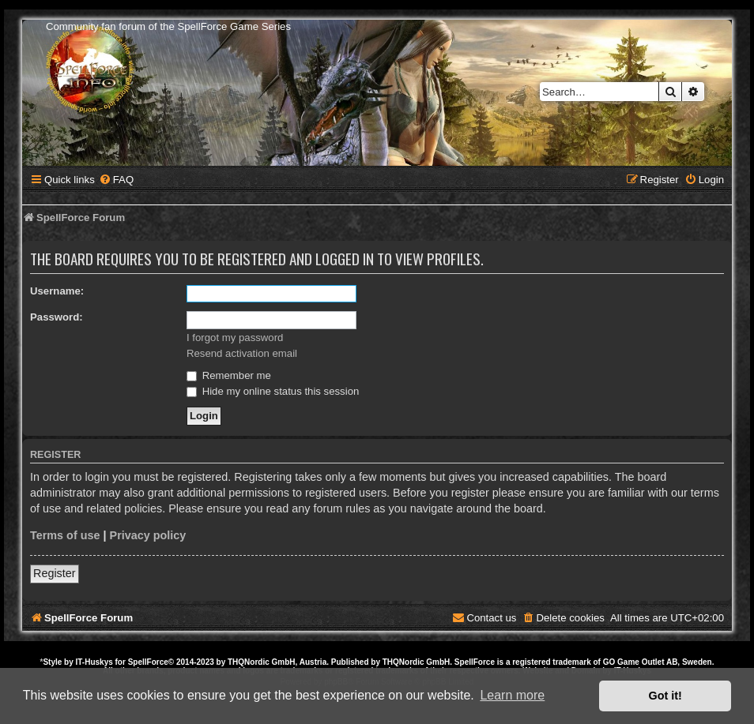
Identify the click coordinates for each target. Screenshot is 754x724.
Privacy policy (148, 535)
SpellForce (148, 662)
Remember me (229, 375)
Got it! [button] (665, 695)
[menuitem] (116, 179)
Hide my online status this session (273, 391)
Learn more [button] (512, 695)
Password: (56, 317)
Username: (57, 291)
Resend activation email (242, 353)
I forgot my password (235, 337)
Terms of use (65, 535)
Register (54, 573)
